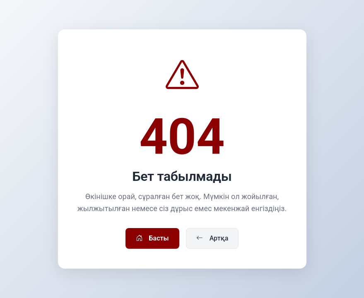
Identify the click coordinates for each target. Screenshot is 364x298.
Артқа (212, 238)
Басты (152, 238)
